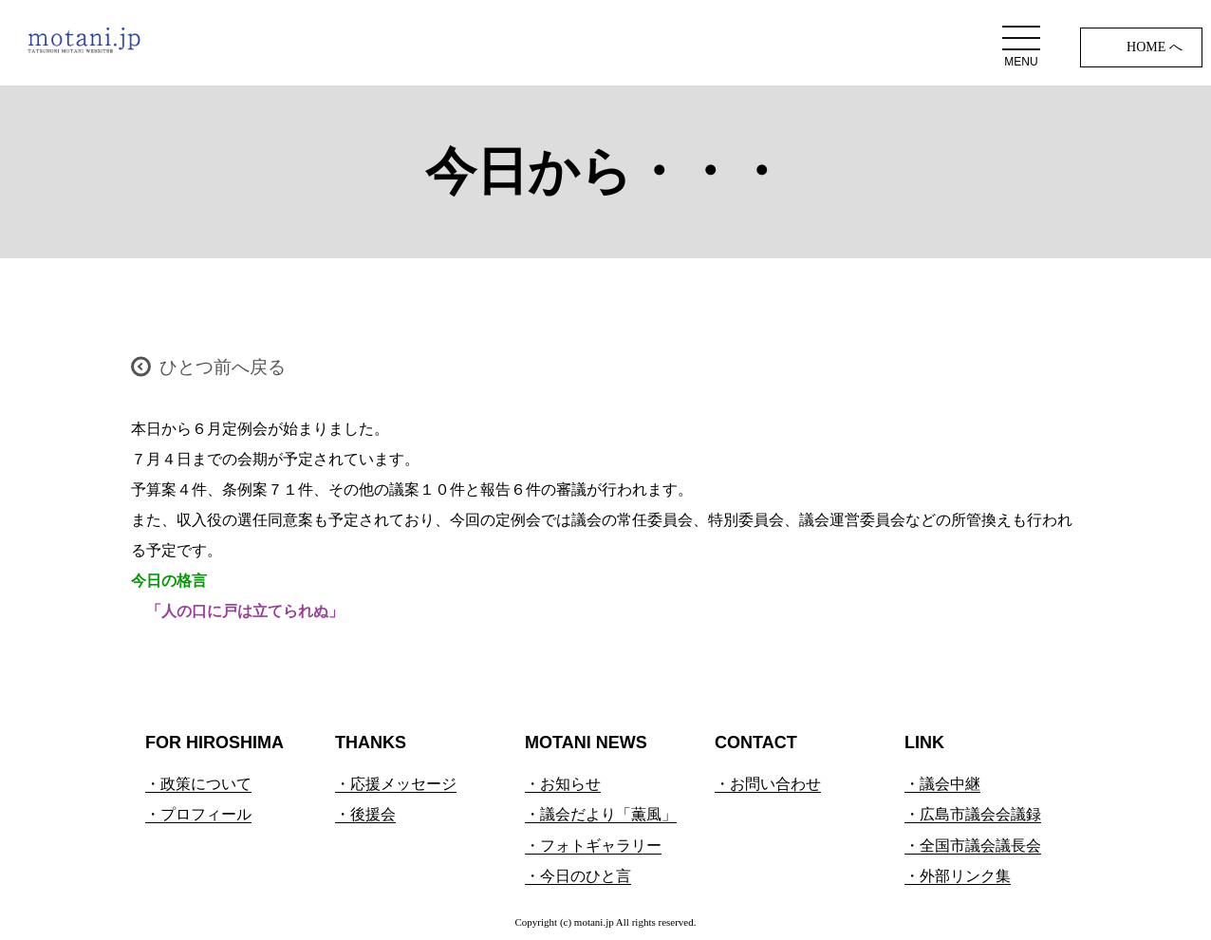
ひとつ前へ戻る (222, 367)
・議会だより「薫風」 (601, 814)
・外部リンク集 (957, 876)
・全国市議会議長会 (972, 845)
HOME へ (1154, 47)
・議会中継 (942, 784)
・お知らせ (563, 784)
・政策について (198, 784)
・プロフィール (198, 814)
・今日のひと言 (578, 876)
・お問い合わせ (768, 784)
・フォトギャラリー (593, 845)
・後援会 (365, 814)
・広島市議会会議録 (972, 814)
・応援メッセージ (395, 784)
